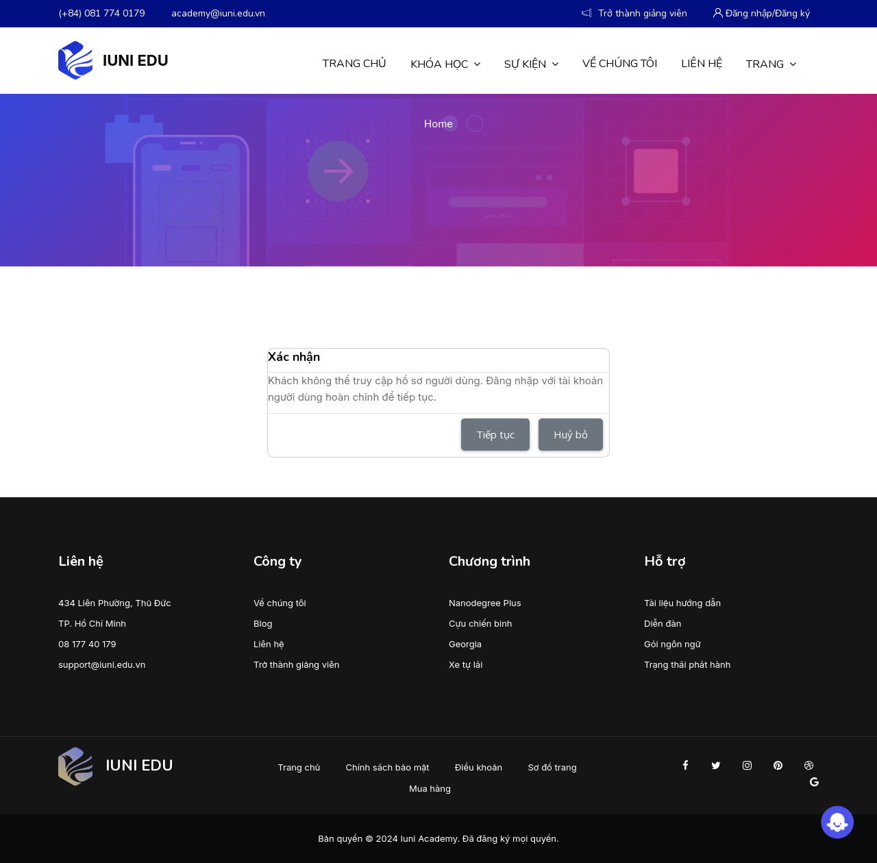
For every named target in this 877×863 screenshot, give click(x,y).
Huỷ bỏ (571, 434)
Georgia (465, 643)
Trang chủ (298, 767)
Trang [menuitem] (771, 64)
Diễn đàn (662, 623)
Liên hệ (269, 643)
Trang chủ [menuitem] (354, 63)
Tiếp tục (495, 434)
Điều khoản (478, 767)
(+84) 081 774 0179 (101, 13)
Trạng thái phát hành (687, 664)
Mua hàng (430, 788)
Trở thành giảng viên (296, 664)
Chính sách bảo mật (388, 767)
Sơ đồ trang (552, 767)
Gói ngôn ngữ (672, 643)
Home (438, 123)
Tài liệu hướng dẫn (682, 602)
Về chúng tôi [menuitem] (619, 63)
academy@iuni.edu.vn (218, 13)
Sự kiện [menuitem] (531, 64)
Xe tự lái (465, 664)
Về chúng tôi (280, 602)
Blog (263, 623)
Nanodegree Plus (485, 602)
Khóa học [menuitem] (445, 64)
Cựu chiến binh (480, 623)
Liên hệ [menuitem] (701, 63)
